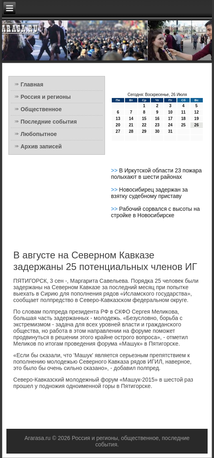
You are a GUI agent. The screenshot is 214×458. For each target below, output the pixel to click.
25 (183, 125)
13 (118, 118)
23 (157, 125)
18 (183, 118)
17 (170, 118)
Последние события (48, 121)
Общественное (40, 109)
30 (157, 131)
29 (144, 131)
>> (115, 170)
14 (131, 118)
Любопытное (38, 134)
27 (118, 131)
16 (157, 118)
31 (170, 131)
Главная (31, 84)
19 (196, 118)
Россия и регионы (45, 97)
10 (170, 112)
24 (170, 125)
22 (144, 125)
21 (131, 125)
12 (196, 112)
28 (131, 131)
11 (183, 112)
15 (144, 118)
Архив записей (40, 146)
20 (118, 125)
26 (196, 125)
